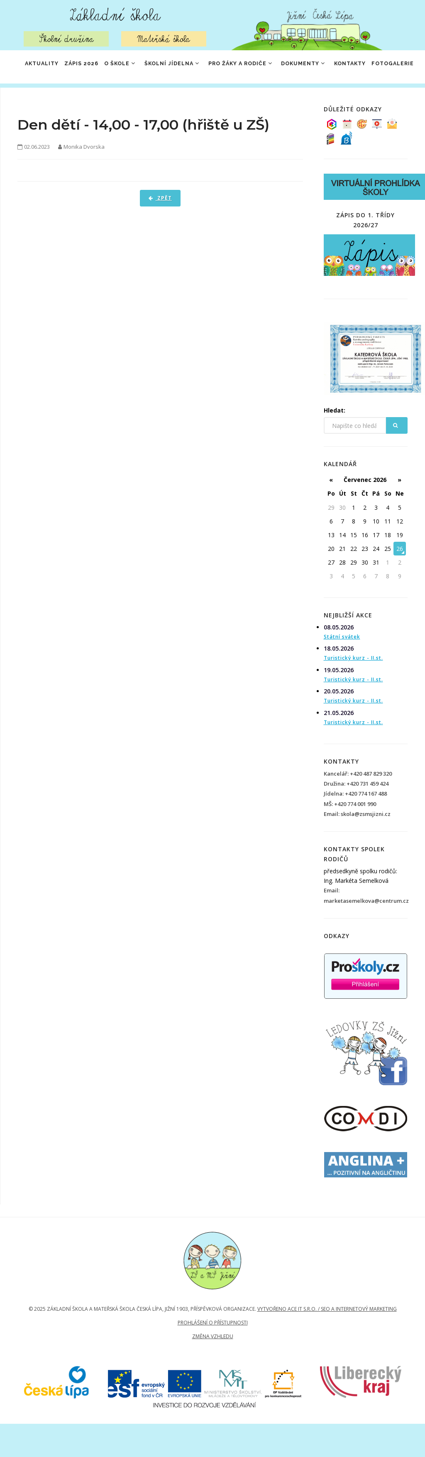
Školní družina (66, 39)
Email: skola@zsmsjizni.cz (357, 847)
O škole (129, 67)
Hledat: (334, 443)
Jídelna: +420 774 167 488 (355, 826)
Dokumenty (326, 67)
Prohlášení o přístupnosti (213, 1355)
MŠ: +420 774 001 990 (350, 837)
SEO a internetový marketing (359, 1342)
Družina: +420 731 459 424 (356, 817)
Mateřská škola (163, 39)
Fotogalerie (45, 100)
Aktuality (40, 67)
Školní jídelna (185, 67)
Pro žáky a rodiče (258, 67)
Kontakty (377, 67)
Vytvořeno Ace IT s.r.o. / (289, 1342)
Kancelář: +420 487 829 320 (358, 807)
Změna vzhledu (212, 1369)
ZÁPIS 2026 (85, 67)
